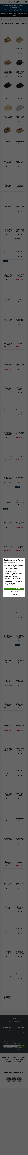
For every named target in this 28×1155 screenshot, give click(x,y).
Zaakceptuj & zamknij (14, 589)
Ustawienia (14, 594)
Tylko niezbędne (14, 591)
